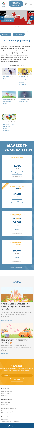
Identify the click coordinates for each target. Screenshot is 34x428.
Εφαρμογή (5, 34)
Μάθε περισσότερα (17, 267)
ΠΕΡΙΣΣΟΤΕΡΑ (5, 320)
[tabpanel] (17, 17)
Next (32, 18)
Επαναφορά (18, 34)
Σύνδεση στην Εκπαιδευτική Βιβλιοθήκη (16, 3)
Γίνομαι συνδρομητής (7, 410)
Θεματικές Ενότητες (6, 391)
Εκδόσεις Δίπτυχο (6, 393)
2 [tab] (16, 27)
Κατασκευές (6, 76)
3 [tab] (18, 27)
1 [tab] (13, 27)
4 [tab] (21, 27)
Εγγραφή (17, 379)
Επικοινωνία (4, 404)
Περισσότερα (8, 20)
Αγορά (17, 173)
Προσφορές (4, 395)
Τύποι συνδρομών (6, 413)
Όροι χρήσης (4, 419)
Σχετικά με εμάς (5, 402)
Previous (2, 18)
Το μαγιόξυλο (23, 101)
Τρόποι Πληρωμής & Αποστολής (10, 421)
